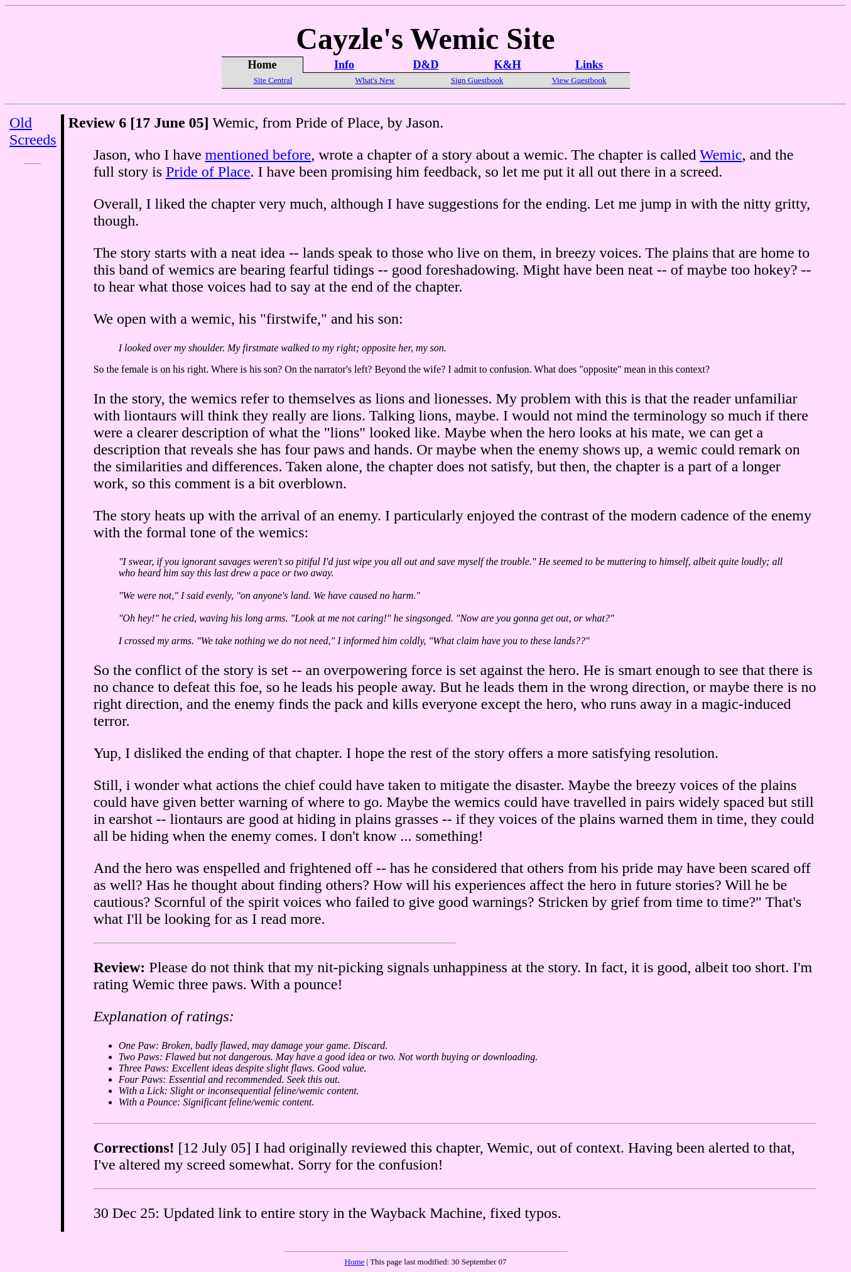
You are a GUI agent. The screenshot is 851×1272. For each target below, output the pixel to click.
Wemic (721, 154)
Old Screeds (33, 131)
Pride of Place (208, 171)
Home (355, 1261)
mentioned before (258, 154)
